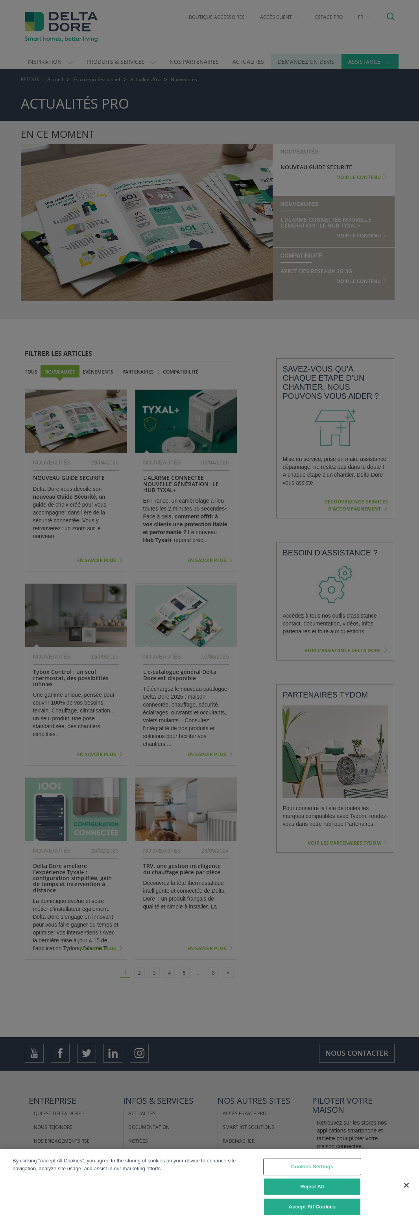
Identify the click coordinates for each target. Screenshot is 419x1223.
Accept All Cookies (312, 1207)
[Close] (406, 1185)
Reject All (312, 1187)
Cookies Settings (312, 1166)
